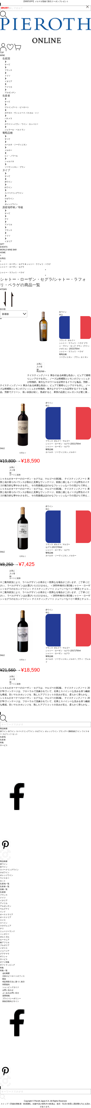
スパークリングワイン (9, 870)
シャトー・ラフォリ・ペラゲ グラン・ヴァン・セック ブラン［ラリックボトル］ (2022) (74, 346)
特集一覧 (3, 970)
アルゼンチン (5, 906)
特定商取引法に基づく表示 (13, 982)
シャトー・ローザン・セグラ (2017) (61, 651)
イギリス (3, 948)
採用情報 (6, 996)
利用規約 (6, 984)
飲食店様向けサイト (10, 1001)
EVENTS (3, 247)
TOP (2, 53)
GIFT (2, 244)
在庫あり (22, 453)
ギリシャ (3, 956)
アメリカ (3, 903)
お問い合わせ (8, 990)
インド (3, 912)
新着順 (5, 314)
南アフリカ (4, 942)
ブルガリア (4, 945)
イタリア (3, 900)
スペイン (3, 923)
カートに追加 (15, 475)
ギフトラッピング (7, 965)
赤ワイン (3, 864)
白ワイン (3, 867)
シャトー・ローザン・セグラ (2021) (61, 444)
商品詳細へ (41, 371)
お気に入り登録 (39, 366)
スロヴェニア (5, 926)
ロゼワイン (4, 872)
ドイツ (3, 898)
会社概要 (6, 973)
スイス (3, 920)
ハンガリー (4, 934)
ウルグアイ (4, 909)
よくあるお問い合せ (10, 993)
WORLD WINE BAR (8, 250)
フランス (3, 895)
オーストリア (5, 917)
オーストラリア (6, 914)
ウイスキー (4, 878)
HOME (3, 253)
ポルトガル (4, 937)
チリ (2, 928)
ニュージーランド (7, 931)
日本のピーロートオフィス (13, 976)
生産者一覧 (4, 886)
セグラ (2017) (51, 547)
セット (3, 881)
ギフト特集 (4, 962)
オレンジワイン (6, 875)
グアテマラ (4, 954)
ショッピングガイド (10, 987)
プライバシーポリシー (11, 998)
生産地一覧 (4, 884)
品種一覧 (3, 889)
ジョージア (4, 951)
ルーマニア (4, 940)
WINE (2, 55)
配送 (4, 979)
